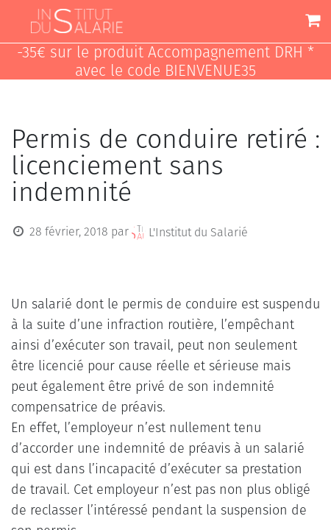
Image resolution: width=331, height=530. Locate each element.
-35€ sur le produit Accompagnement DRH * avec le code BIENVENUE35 (165, 61)
